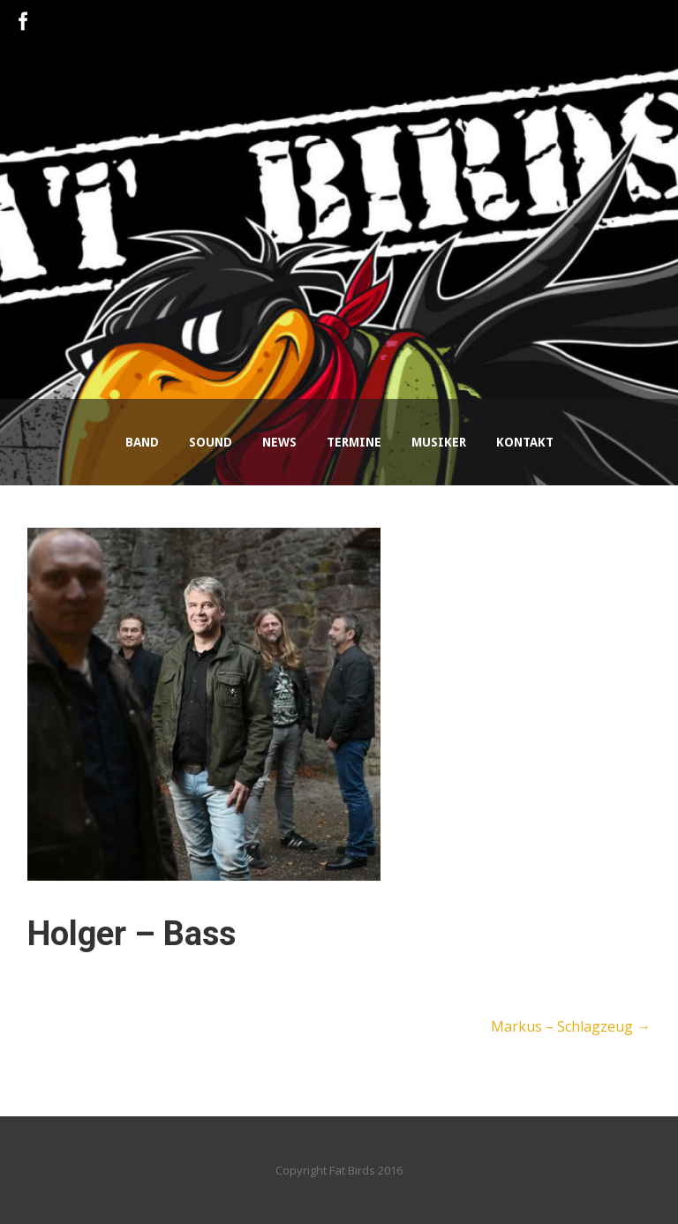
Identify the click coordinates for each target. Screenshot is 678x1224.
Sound (210, 442)
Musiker (438, 442)
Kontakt (525, 442)
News (279, 442)
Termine (354, 442)
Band (142, 442)
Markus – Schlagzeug (571, 1026)
